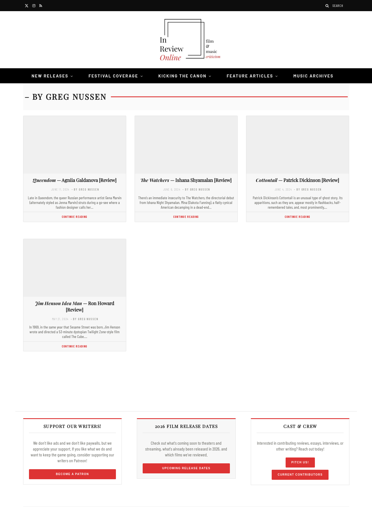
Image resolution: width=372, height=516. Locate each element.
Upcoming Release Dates (186, 468)
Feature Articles (250, 75)
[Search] (327, 6)
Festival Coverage (113, 75)
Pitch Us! (300, 462)
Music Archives (313, 75)
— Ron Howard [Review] (74, 306)
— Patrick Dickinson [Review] (297, 180)
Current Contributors (300, 474)
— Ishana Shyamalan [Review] (186, 180)
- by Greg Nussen (85, 189)
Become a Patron (72, 474)
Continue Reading (74, 216)
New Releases (49, 75)
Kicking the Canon (182, 75)
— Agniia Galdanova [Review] (74, 180)
